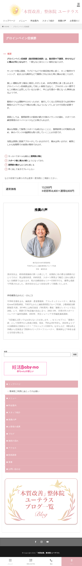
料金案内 (35, 20)
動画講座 (12, 455)
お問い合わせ (14, 469)
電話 (51, 561)
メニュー (23, 20)
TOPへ (71, 561)
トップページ (9, 20)
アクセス (12, 448)
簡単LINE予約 (31, 561)
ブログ (11, 433)
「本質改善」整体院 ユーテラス (48, 553)
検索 (5, 351)
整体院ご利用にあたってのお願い (24, 391)
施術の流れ (13, 440)
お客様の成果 (76, 20)
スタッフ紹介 (48, 20)
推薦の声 (62, 20)
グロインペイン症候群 (21, 27)
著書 (10, 462)
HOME (6, 27)
